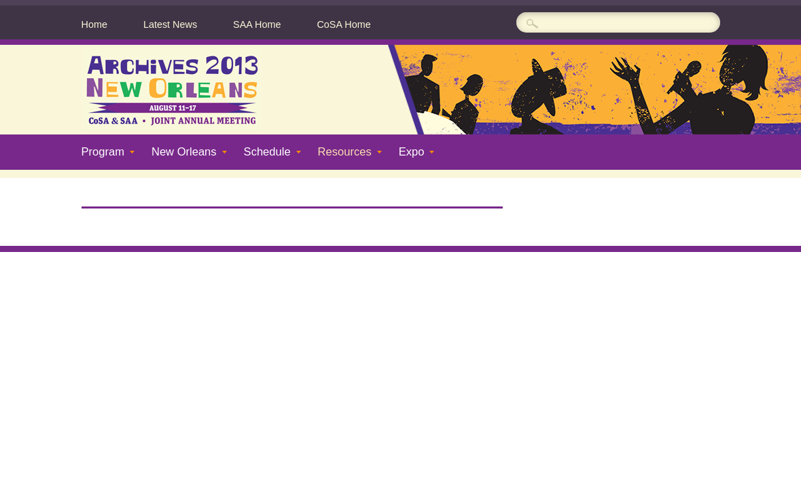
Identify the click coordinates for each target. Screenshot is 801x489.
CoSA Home (343, 24)
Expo (412, 151)
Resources (345, 151)
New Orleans (184, 151)
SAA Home (257, 24)
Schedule (267, 151)
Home (94, 24)
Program (103, 151)
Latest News (170, 24)
